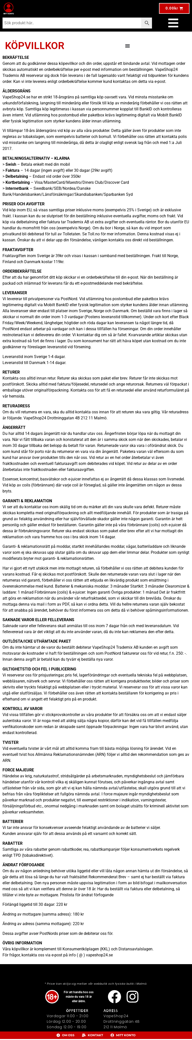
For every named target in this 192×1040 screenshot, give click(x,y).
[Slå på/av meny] (173, 23)
